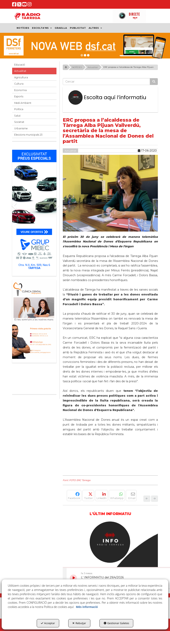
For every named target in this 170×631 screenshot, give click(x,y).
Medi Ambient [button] (22, 102)
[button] (14, 5)
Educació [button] (19, 64)
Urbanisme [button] (21, 128)
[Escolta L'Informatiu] (110, 97)
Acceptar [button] (48, 623)
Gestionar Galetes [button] (116, 623)
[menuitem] (23, 28)
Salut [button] (17, 115)
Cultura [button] (18, 83)
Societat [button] (19, 121)
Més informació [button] (87, 607)
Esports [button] (18, 96)
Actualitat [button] (20, 70)
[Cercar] (154, 81)
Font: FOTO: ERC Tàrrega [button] (76, 480)
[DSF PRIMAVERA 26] (85, 45)
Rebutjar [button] (79, 623)
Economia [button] (20, 90)
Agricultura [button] (21, 77)
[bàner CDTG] (34, 319)
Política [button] (18, 109)
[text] (106, 81)
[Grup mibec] (34, 211)
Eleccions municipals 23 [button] (28, 134)
